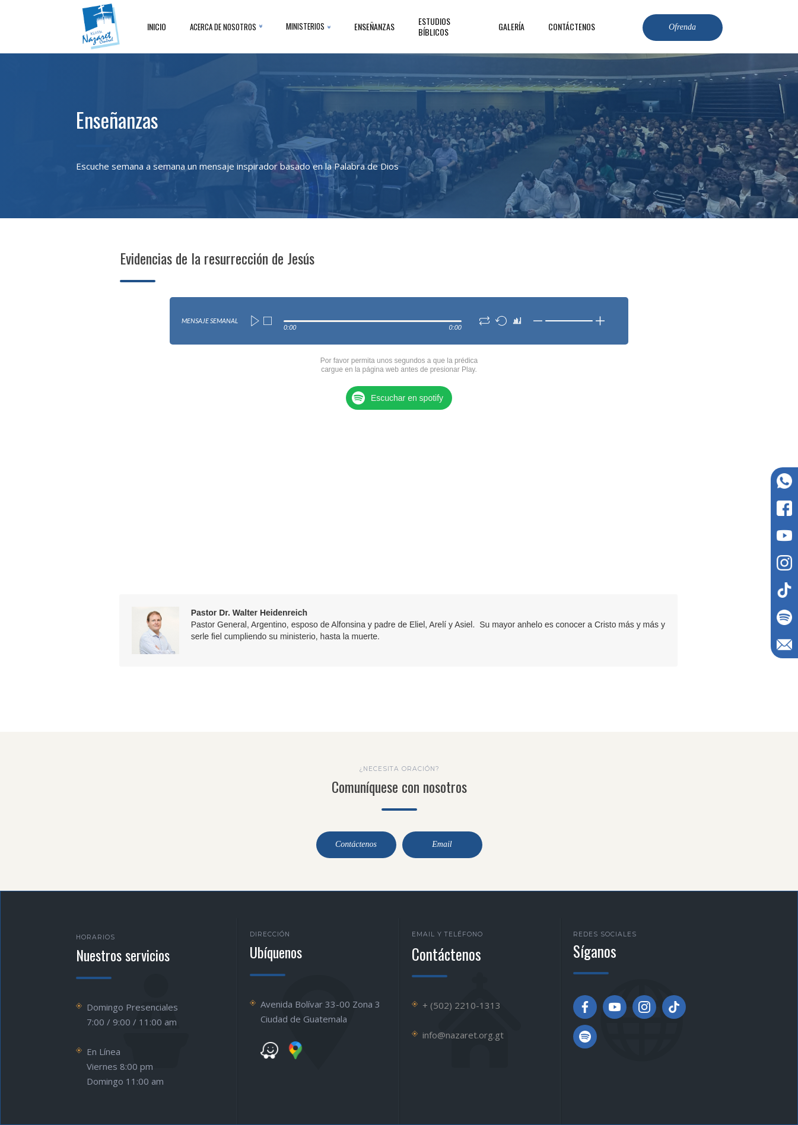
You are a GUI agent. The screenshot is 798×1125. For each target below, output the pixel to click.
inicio (156, 26)
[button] (226, 26)
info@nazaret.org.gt (463, 1035)
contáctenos (571, 26)
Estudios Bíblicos (434, 26)
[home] (99, 26)
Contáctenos (356, 844)
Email (442, 844)
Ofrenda (682, 27)
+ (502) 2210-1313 (461, 1005)
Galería (511, 26)
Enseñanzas (374, 26)
